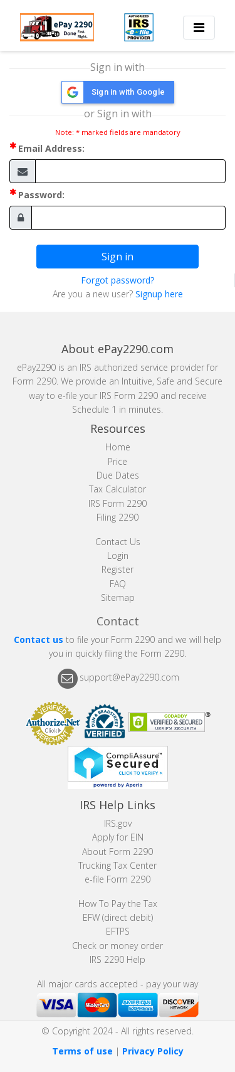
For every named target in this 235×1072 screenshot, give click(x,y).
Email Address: (51, 148)
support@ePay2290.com (129, 678)
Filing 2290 (117, 517)
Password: (41, 195)
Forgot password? (117, 280)
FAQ (118, 584)
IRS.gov (118, 823)
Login (117, 555)
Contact (118, 621)
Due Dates (118, 475)
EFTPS (118, 931)
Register (117, 569)
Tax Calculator (117, 489)
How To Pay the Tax (117, 904)
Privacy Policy (153, 1051)
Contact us (38, 639)
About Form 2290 (117, 851)
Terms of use (82, 1051)
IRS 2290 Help (117, 959)
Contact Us (117, 542)
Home (117, 447)
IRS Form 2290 (117, 503)
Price (117, 461)
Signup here (159, 294)
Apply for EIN (118, 837)
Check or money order (117, 946)
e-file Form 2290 (117, 879)
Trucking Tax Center (117, 865)
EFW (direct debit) (118, 917)
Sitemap (118, 597)
